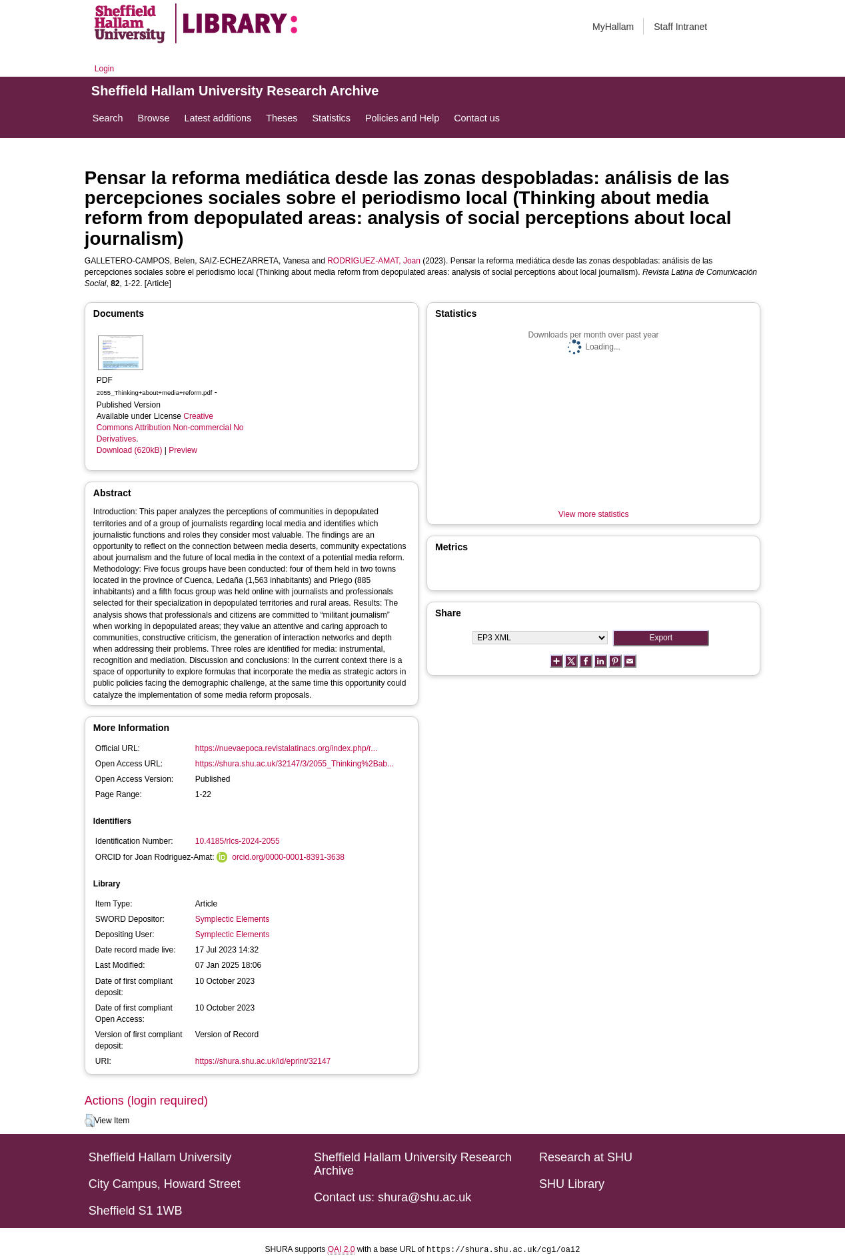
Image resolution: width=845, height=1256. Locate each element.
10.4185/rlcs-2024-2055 (237, 841)
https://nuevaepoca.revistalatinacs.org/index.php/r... (286, 748)
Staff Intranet (680, 26)
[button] (90, 1120)
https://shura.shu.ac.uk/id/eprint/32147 (263, 1061)
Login (104, 68)
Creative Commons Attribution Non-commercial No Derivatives (170, 428)
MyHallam (613, 26)
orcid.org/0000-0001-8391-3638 (288, 857)
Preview (183, 450)
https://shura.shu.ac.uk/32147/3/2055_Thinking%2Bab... (294, 763)
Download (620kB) (130, 450)
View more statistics (593, 514)
